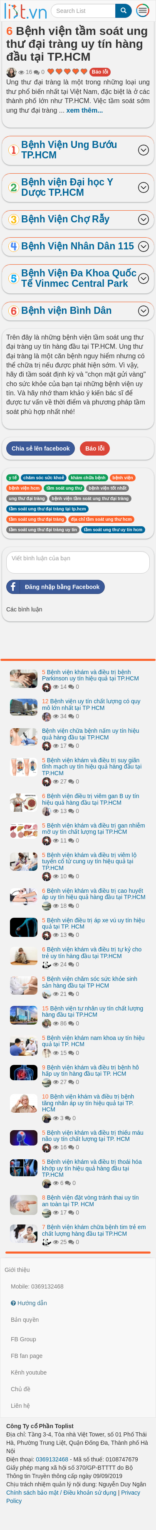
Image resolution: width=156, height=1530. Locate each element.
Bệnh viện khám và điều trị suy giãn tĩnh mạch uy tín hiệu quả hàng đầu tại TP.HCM (91, 766)
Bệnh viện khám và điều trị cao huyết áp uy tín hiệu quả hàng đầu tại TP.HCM (94, 893)
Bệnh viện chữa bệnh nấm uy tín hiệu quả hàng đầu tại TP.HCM (90, 733)
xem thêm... (85, 110)
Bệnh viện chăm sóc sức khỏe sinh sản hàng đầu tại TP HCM (89, 982)
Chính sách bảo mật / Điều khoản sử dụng (61, 1492)
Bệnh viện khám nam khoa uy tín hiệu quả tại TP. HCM (93, 1041)
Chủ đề (20, 1389)
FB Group (23, 1339)
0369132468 (52, 1459)
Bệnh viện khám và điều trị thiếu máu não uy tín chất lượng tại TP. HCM (93, 1135)
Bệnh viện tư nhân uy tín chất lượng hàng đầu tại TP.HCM (92, 1011)
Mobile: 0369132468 (37, 1286)
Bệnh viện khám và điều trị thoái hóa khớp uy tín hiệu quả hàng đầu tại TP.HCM (92, 1168)
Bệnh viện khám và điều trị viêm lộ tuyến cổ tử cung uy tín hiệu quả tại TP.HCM (89, 861)
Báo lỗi (100, 72)
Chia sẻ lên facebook (40, 448)
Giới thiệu (17, 1269)
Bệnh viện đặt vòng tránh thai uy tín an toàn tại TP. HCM (90, 1200)
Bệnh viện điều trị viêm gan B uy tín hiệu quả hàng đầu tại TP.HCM (90, 799)
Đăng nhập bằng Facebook (53, 587)
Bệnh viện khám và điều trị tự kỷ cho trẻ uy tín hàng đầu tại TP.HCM (91, 952)
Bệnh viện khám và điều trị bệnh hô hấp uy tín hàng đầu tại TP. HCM (90, 1070)
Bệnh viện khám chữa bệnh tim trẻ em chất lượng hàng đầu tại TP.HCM (94, 1230)
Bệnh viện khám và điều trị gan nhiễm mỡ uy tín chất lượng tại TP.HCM (93, 828)
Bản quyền (25, 1319)
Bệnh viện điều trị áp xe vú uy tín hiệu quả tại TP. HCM (93, 923)
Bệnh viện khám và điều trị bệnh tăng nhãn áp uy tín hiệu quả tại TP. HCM (88, 1103)
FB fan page (26, 1356)
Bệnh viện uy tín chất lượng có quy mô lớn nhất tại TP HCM (91, 704)
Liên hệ (20, 1405)
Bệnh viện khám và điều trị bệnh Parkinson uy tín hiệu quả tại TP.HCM (90, 675)
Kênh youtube (29, 1372)
